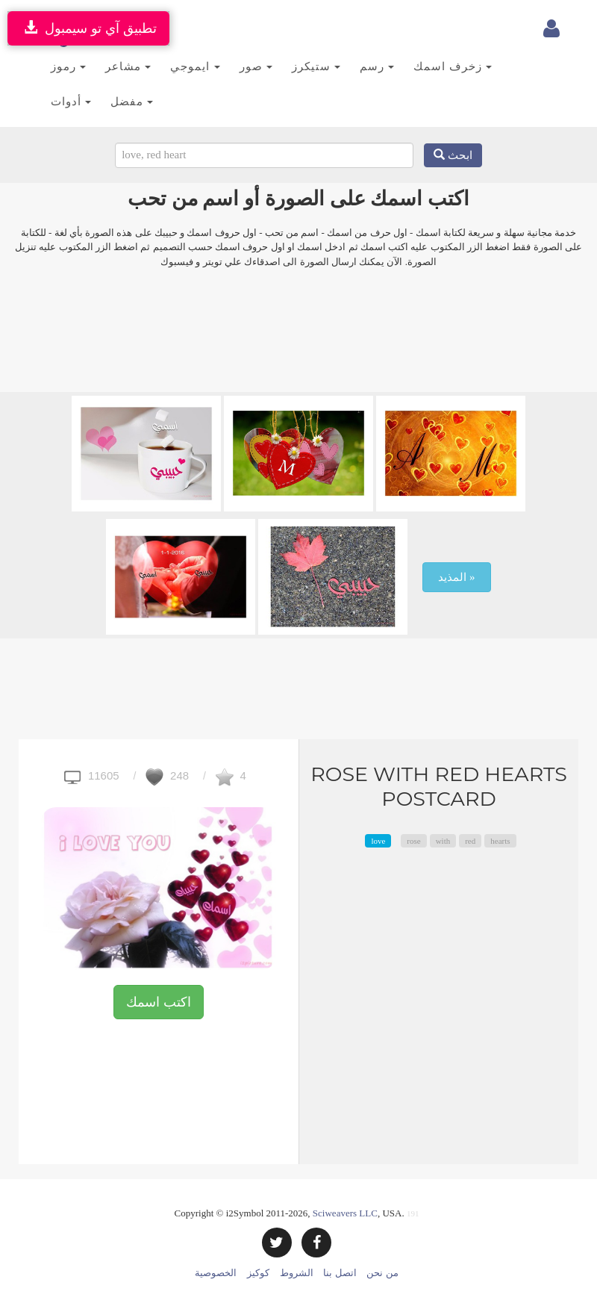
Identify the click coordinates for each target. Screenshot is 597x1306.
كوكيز (258, 1272)
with (443, 840)
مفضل (131, 101)
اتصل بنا (339, 1272)
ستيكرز (316, 66)
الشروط (296, 1272)
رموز (68, 66)
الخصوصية (216, 1272)
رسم (377, 66)
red (470, 840)
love (378, 840)
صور (256, 66)
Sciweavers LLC (345, 1213)
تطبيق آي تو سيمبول (88, 28)
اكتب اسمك (158, 1002)
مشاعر (128, 66)
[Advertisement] (298, 339)
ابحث (453, 155)
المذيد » (456, 577)
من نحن (382, 1272)
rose (413, 840)
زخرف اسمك (452, 66)
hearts (500, 840)
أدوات (71, 101)
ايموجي (194, 66)
